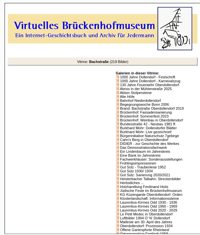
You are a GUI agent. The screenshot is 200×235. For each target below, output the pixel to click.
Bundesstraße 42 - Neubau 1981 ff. (147, 124)
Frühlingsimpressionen (137, 163)
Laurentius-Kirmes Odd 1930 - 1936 (148, 202)
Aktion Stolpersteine (135, 93)
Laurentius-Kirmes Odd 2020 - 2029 (148, 210)
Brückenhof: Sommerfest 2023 (144, 116)
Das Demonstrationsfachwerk (143, 147)
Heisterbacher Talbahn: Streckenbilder (150, 179)
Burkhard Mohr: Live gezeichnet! (145, 132)
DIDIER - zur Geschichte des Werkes (149, 144)
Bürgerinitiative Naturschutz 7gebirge (149, 136)
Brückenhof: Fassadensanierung (145, 112)
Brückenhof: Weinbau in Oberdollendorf (151, 120)
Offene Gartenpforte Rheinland (144, 230)
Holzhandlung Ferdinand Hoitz (143, 187)
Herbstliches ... (131, 183)
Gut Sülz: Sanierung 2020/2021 (144, 175)
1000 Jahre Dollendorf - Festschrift (147, 77)
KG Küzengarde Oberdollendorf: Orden (150, 194)
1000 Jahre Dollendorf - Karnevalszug (149, 81)
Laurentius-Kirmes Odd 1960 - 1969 (148, 206)
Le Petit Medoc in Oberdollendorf (146, 214)
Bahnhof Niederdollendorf (140, 100)
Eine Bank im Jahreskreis (139, 155)
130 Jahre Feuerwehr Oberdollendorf (149, 85)
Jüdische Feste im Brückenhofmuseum (150, 191)
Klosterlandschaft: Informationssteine (149, 198)
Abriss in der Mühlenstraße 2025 (145, 89)
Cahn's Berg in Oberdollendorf (143, 140)
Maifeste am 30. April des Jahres (145, 222)
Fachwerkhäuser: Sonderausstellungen (150, 159)
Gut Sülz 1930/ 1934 (136, 171)
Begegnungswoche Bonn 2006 (144, 104)
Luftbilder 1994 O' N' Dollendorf (144, 218)
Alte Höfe (127, 97)
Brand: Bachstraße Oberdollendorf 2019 (151, 108)
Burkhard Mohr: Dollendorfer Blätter (148, 128)
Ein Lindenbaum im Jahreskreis (144, 151)
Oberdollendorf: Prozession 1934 (146, 226)
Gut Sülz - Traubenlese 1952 (142, 167)
